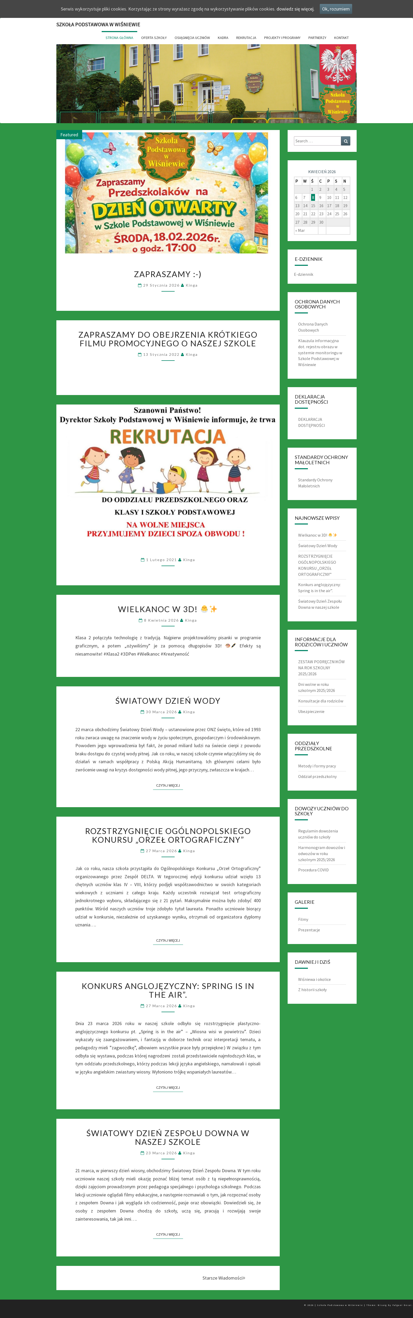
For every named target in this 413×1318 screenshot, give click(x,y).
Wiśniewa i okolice (314, 979)
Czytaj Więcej (169, 785)
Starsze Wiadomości (224, 1278)
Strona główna (119, 37)
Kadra (223, 37)
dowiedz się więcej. (295, 9)
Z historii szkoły (312, 989)
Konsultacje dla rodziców (320, 700)
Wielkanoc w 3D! (167, 609)
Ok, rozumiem (336, 9)
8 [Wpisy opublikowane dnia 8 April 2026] (313, 197)
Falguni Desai (402, 1305)
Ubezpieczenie (311, 711)
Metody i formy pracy (317, 765)
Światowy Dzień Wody (168, 700)
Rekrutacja (246, 37)
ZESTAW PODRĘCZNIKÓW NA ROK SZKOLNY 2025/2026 (321, 667)
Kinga (192, 285)
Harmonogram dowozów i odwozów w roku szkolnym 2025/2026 (321, 853)
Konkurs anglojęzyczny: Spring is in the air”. (168, 990)
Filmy (303, 919)
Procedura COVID (313, 869)
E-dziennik (303, 274)
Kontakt (341, 37)
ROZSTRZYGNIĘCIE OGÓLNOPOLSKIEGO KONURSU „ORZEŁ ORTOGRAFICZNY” (168, 835)
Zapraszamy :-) (168, 274)
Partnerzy (317, 37)
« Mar (300, 230)
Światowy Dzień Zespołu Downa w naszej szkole (168, 1137)
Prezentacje (309, 929)
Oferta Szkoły (154, 37)
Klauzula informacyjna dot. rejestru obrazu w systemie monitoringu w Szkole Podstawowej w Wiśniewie (320, 352)
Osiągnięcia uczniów (192, 37)
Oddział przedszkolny (317, 776)
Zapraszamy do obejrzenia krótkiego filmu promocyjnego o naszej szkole (168, 339)
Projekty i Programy (282, 37)
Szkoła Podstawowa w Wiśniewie (98, 24)
